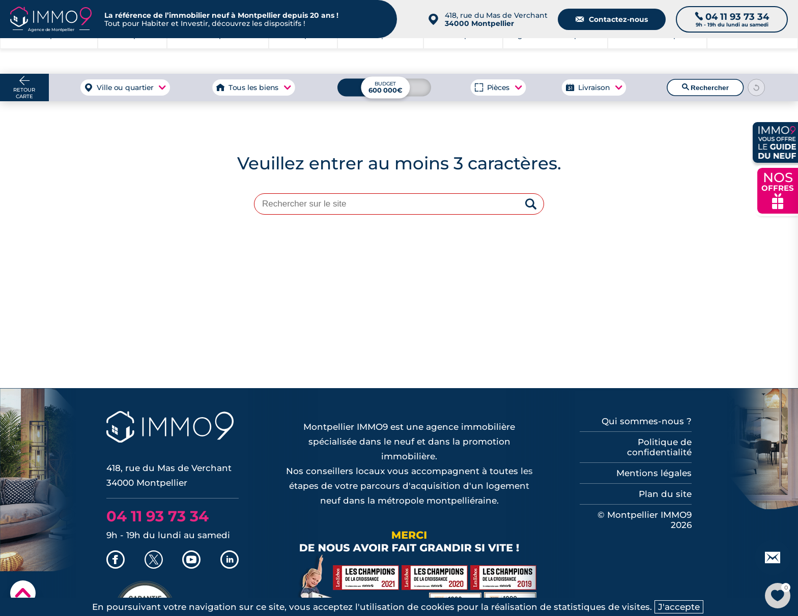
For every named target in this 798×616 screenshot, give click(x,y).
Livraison (593, 87)
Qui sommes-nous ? (647, 421)
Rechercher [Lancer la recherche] (705, 87)
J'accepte (679, 607)
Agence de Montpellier (554, 56)
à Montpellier (132, 56)
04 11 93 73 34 (157, 516)
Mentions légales (654, 473)
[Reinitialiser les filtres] (756, 87)
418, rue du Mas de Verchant (496, 19)
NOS (777, 189)
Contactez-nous (612, 19)
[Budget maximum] (384, 87)
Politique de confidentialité (659, 447)
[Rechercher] (530, 204)
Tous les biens (253, 87)
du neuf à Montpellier (657, 56)
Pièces (498, 87)
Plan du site (665, 494)
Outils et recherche (752, 56)
